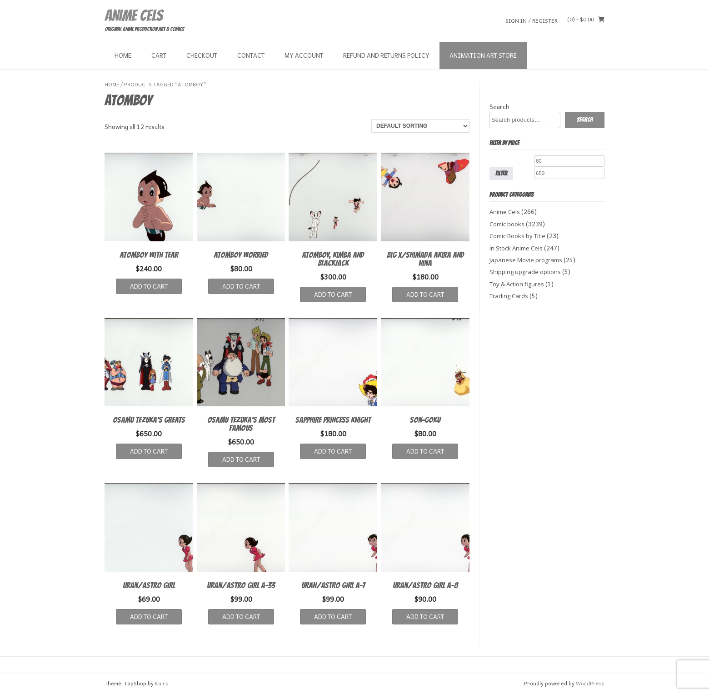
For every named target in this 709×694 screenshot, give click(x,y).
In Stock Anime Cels (516, 248)
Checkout (201, 55)
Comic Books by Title (517, 236)
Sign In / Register (531, 20)
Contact (251, 55)
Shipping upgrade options (525, 272)
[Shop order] (420, 126)
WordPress (590, 683)
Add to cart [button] (149, 286)
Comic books (506, 224)
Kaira (162, 683)
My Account (304, 55)
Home (123, 55)
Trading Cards (508, 296)
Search (499, 106)
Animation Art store (483, 55)
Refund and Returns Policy (386, 55)
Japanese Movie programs (525, 260)
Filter (501, 173)
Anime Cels (134, 15)
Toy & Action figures (516, 284)
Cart (158, 55)
